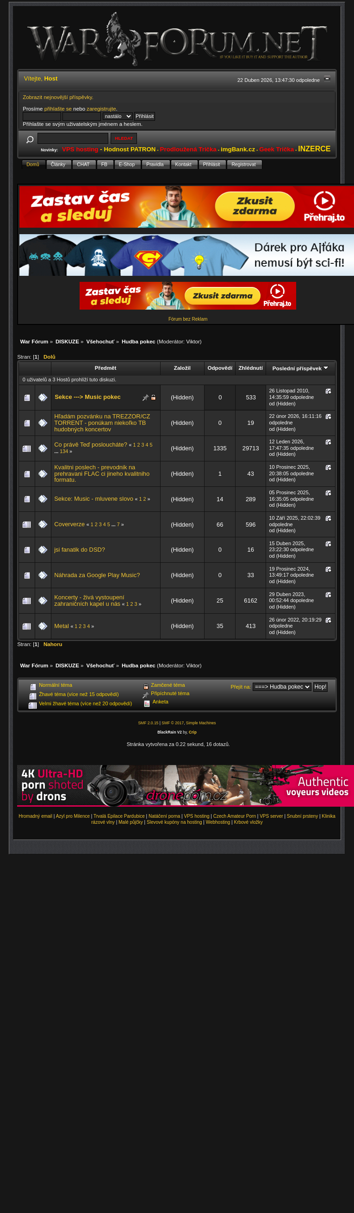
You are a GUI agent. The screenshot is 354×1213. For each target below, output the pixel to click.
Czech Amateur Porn (234, 816)
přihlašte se (58, 109)
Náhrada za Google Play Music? (97, 575)
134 (64, 451)
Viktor (192, 341)
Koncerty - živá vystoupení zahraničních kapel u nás (89, 600)
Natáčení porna (164, 816)
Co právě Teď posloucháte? (90, 444)
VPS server (271, 816)
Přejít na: (240, 687)
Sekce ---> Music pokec (87, 396)
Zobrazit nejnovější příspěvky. (58, 97)
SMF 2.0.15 (148, 723)
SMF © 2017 (172, 723)
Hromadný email (35, 816)
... (57, 451)
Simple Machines (201, 723)
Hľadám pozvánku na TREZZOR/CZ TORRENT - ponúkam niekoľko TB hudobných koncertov (102, 422)
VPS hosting (197, 816)
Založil (182, 368)
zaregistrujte (101, 109)
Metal (61, 625)
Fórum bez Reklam (187, 319)
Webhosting (218, 822)
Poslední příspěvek (301, 368)
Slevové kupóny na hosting (174, 822)
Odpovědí (219, 368)
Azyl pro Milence (73, 816)
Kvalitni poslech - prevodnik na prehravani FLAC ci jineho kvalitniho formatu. (101, 473)
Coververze (69, 524)
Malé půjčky (130, 822)
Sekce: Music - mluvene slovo (93, 498)
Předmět (106, 368)
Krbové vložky (248, 822)
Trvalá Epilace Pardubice (119, 816)
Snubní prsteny (302, 816)
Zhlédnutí (250, 368)
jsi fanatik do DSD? (79, 549)
